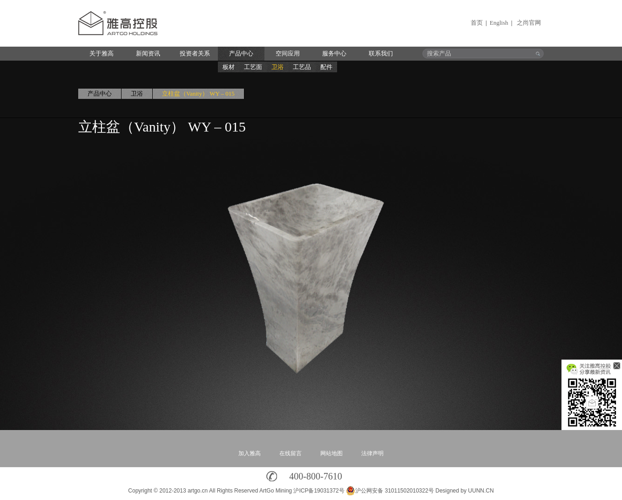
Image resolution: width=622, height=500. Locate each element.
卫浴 (277, 66)
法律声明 (372, 453)
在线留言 (290, 453)
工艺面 (253, 66)
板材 (229, 66)
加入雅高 (249, 453)
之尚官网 (529, 22)
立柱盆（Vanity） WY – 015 (198, 93)
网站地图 (331, 453)
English (499, 22)
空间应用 (288, 53)
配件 (326, 66)
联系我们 (381, 53)
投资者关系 (195, 53)
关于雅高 (101, 53)
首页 (477, 22)
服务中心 (334, 53)
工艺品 (302, 66)
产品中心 (241, 53)
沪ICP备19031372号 (318, 490)
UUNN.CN (481, 490)
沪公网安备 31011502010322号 (390, 490)
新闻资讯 (148, 53)
